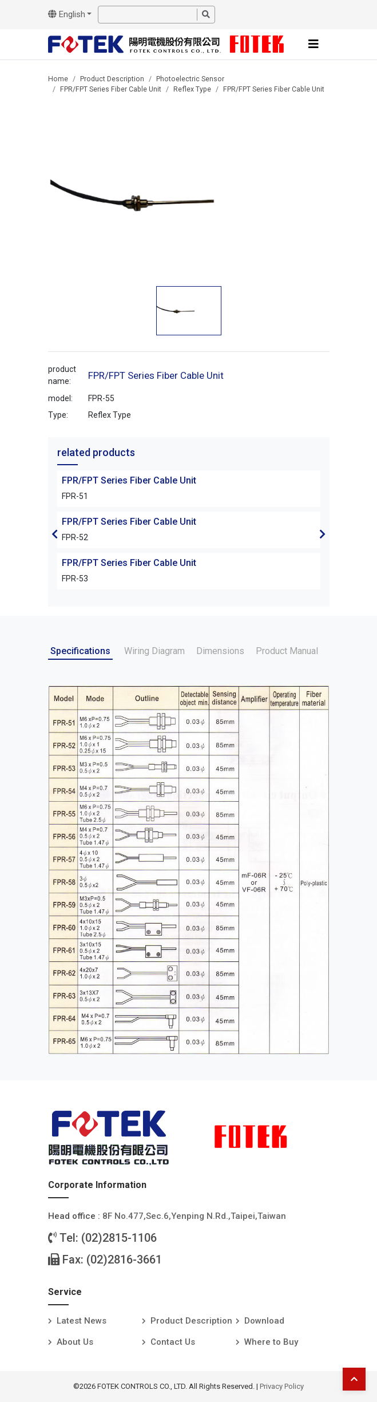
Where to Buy (271, 1342)
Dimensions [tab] (220, 650)
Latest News (81, 1321)
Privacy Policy (282, 1386)
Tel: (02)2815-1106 (102, 1238)
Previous (55, 533)
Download (264, 1321)
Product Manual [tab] (287, 650)
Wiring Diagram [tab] (154, 650)
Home (58, 79)
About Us (75, 1342)
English (66, 14)
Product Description (112, 79)
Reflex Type (192, 89)
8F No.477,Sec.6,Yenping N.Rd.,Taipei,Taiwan (194, 1216)
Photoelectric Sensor (190, 79)
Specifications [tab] (80, 650)
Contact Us (172, 1342)
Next (323, 533)
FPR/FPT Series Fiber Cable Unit (110, 89)
